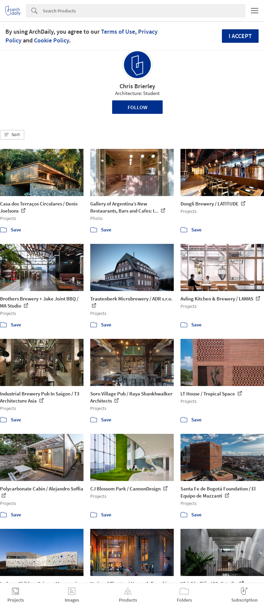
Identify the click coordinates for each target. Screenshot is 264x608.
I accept (240, 36)
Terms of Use (118, 31)
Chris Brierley (137, 86)
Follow (137, 107)
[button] (12, 134)
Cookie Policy (51, 40)
